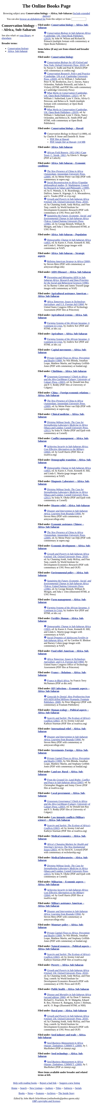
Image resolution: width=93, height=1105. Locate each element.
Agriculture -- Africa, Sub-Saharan (69, 333)
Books (22, 1093)
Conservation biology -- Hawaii (67, 128)
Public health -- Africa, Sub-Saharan (70, 989)
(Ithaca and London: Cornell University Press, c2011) (66, 426)
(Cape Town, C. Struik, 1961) (65, 154)
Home (14, 1088)
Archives (51, 1093)
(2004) (66, 449)
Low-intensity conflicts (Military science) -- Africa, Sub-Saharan (61, 818)
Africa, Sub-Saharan (18, 51)
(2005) (67, 781)
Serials (78, 1088)
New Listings (35, 1088)
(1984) (65, 303)
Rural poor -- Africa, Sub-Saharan (69, 1010)
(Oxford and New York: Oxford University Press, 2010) (66, 63)
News (30, 1093)
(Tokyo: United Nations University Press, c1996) (67, 219)
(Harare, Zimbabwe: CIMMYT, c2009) (63, 1044)
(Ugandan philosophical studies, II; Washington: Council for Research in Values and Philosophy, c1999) (66, 185)
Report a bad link (48, 1083)
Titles (58, 1088)
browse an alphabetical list (33, 19)
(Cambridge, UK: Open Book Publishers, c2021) (66, 94)
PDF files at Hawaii (59, 139)
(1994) (66, 512)
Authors (49, 1088)
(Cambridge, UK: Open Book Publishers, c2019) (67, 36)
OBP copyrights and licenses (46, 1101)
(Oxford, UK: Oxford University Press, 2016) (66, 200)
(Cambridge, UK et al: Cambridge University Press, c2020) (67, 76)
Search (23, 1088)
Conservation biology (18, 48)
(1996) (66, 280)
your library (25, 35)
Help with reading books (25, 1083)
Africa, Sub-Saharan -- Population (69, 234)
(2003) (66, 847)
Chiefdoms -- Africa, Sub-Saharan (68, 371)
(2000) (68, 261)
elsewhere (6, 38)
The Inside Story (66, 1093)
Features (40, 1093)
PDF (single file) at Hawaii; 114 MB (67, 142)
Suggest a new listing (69, 1083)
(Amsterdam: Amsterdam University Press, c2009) (65, 174)
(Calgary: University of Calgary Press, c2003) (67, 379)
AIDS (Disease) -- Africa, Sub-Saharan (71, 272)
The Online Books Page (46, 6)
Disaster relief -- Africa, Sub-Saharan (70, 505)
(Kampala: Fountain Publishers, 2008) (67, 699)
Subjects (68, 1088)
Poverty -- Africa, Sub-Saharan (67, 965)
